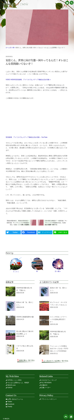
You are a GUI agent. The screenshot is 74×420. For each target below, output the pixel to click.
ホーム (8, 47)
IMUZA (7, 419)
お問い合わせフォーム (14, 399)
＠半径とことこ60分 (15, 4)
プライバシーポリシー (48, 399)
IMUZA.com (11, 385)
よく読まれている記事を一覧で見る (56, 361)
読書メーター (44, 387)
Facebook (10, 404)
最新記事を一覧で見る (27, 360)
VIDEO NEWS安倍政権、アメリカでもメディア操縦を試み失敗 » (28, 79)
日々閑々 (13, 47)
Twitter (9, 401)
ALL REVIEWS (45, 383)
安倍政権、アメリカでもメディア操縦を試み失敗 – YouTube (26, 137)
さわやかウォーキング (48, 380)
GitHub (9, 387)
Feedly (9, 406)
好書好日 (43, 385)
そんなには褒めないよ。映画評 (17, 383)
